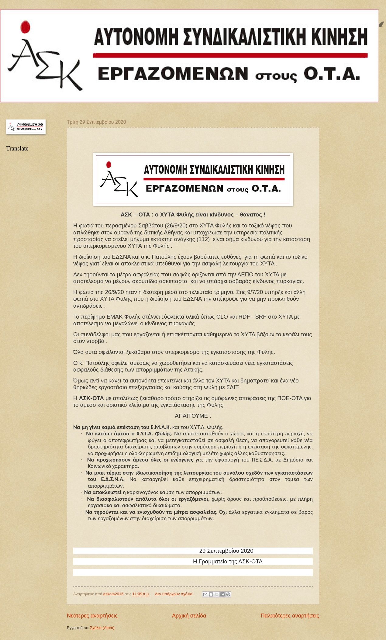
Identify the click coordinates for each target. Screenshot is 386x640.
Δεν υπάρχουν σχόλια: (175, 594)
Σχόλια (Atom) (102, 627)
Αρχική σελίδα (189, 616)
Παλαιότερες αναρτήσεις (290, 616)
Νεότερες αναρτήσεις (92, 616)
